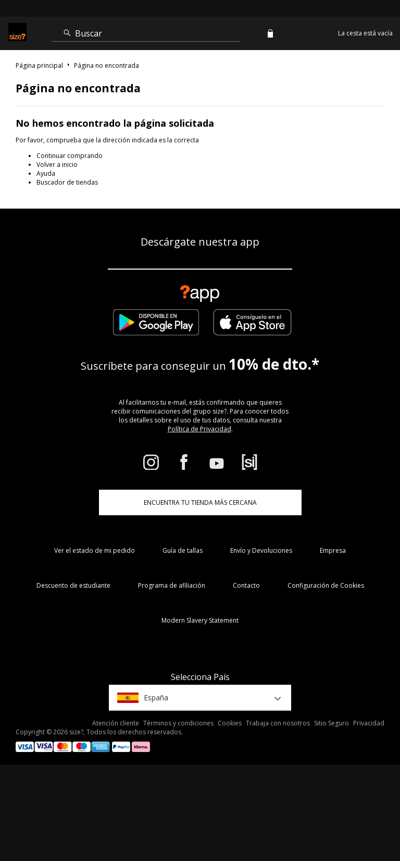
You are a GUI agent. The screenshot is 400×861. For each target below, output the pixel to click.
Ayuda (45, 173)
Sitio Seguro (331, 723)
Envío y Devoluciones (261, 550)
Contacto (246, 585)
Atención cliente (115, 723)
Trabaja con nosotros (278, 723)
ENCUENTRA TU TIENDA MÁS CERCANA (200, 502)
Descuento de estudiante (73, 585)
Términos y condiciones (178, 723)
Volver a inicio (57, 164)
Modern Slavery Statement (200, 620)
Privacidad (368, 723)
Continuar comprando (69, 155)
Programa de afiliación (171, 585)
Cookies (230, 723)
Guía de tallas (182, 550)
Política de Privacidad (199, 429)
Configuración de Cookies (326, 585)
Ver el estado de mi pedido (94, 550)
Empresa (333, 550)
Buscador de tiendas (67, 182)
